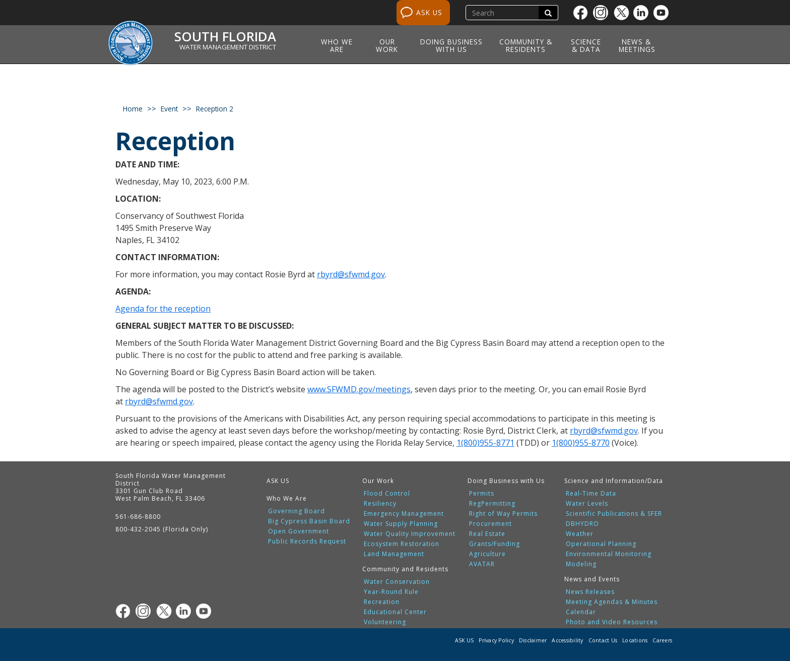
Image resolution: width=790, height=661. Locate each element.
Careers (662, 640)
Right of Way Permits (503, 514)
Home (133, 108)
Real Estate (487, 534)
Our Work (387, 45)
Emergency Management (404, 514)
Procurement (490, 524)
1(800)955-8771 (485, 442)
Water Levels (587, 504)
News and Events (592, 579)
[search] (503, 12)
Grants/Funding (494, 544)
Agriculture (487, 554)
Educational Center (395, 612)
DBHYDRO (582, 524)
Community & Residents (525, 45)
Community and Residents (405, 569)
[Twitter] (623, 12)
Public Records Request (307, 541)
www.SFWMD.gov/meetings (359, 389)
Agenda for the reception (163, 308)
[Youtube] (663, 12)
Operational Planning (601, 544)
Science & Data (586, 45)
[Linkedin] (643, 12)
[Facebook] (583, 12)
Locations (634, 640)
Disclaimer (533, 640)
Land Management (394, 554)
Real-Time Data (591, 494)
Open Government (298, 531)
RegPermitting (492, 504)
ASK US (429, 12)
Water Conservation (397, 582)
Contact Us (603, 640)
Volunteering (385, 622)
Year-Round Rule (391, 592)
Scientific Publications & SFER (614, 514)
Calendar (581, 612)
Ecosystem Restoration (401, 544)
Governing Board (296, 511)
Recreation (382, 602)
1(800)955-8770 (581, 442)
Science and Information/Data (613, 480)
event (169, 108)
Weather (580, 534)
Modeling (581, 564)
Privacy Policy (496, 640)
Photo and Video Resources (611, 622)
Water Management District (227, 46)
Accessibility (567, 640)
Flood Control (387, 494)
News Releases (590, 592)
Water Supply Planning (401, 524)
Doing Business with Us (451, 45)
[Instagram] (603, 12)
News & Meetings (637, 45)
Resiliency (380, 504)
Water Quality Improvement (409, 534)
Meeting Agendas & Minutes (611, 602)
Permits (481, 494)
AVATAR (482, 564)
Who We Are (337, 45)
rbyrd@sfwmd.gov (351, 274)
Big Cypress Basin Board (309, 521)
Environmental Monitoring (608, 554)
